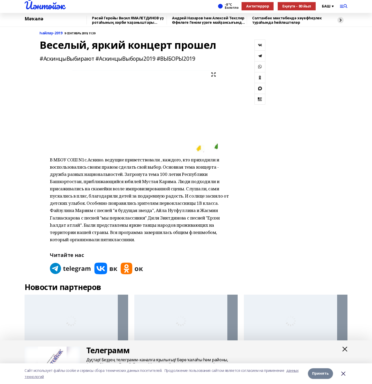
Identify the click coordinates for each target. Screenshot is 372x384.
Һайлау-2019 (51, 33)
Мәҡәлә (34, 19)
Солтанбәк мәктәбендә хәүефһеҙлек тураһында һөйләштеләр (287, 20)
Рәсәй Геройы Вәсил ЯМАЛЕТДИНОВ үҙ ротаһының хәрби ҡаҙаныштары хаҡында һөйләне (128, 20)
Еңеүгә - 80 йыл (296, 6)
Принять (320, 373)
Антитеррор (257, 6)
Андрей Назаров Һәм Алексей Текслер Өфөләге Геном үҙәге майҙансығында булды (208, 20)
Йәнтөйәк (45, 5)
